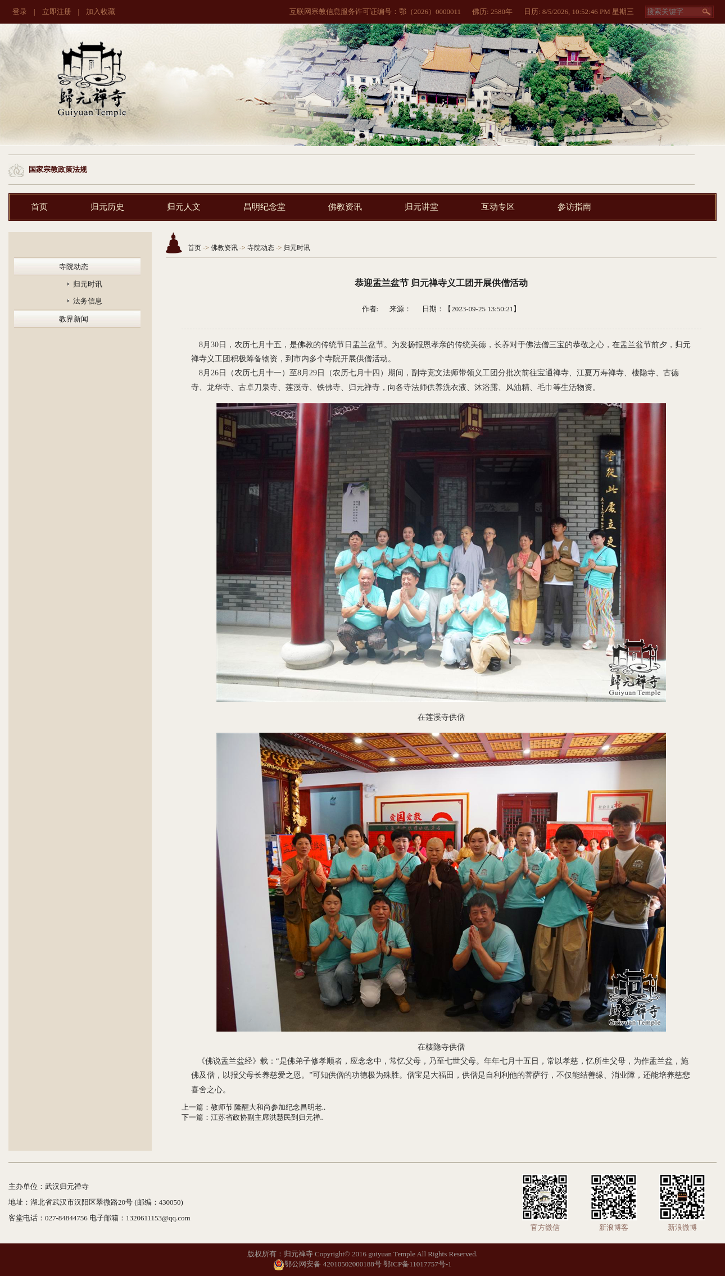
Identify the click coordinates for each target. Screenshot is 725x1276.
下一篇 (192, 1117)
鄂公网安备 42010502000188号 (327, 1264)
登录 (19, 11)
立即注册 (56, 11)
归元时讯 (87, 284)
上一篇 (192, 1107)
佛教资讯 (345, 206)
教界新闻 (73, 319)
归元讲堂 (421, 206)
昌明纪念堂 (264, 206)
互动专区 (498, 206)
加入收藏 (100, 11)
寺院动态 (73, 266)
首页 (39, 206)
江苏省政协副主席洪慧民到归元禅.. (267, 1117)
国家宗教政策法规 (58, 169)
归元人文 (184, 206)
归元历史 (107, 206)
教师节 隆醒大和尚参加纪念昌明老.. (268, 1107)
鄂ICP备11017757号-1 (417, 1264)
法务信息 (87, 301)
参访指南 (574, 206)
